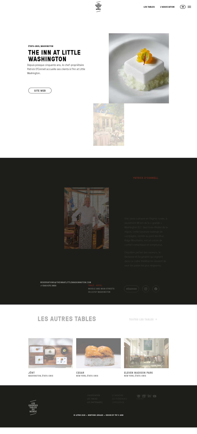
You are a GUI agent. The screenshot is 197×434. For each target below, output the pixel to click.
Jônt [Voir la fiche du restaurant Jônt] (31, 378)
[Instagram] (145, 291)
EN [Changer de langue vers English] (183, 6)
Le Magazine (119, 395)
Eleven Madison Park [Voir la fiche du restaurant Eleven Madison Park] (138, 378)
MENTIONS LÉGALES (95, 415)
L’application (119, 402)
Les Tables (149, 6)
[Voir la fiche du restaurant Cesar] (98, 359)
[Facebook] (155, 291)
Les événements (121, 398)
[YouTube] (153, 396)
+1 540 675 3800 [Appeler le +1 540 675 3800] (48, 291)
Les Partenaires (97, 402)
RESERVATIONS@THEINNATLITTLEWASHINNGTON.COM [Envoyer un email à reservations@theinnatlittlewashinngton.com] (65, 287)
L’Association (167, 6)
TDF (116, 415)
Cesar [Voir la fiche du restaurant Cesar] (80, 378)
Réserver (131, 290)
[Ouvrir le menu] (189, 7)
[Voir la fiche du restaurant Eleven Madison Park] (146, 359)
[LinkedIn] (148, 396)
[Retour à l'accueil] (98, 6)
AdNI (122, 415)
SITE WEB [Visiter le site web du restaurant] (40, 92)
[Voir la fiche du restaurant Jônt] (50, 359)
